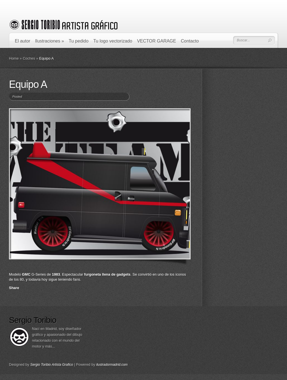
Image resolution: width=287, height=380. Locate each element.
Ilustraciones (49, 41)
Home (14, 58)
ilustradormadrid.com (112, 365)
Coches (29, 58)
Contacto (190, 41)
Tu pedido (79, 41)
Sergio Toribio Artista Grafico (51, 365)
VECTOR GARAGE (156, 41)
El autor (22, 41)
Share (14, 288)
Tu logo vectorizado (112, 41)
